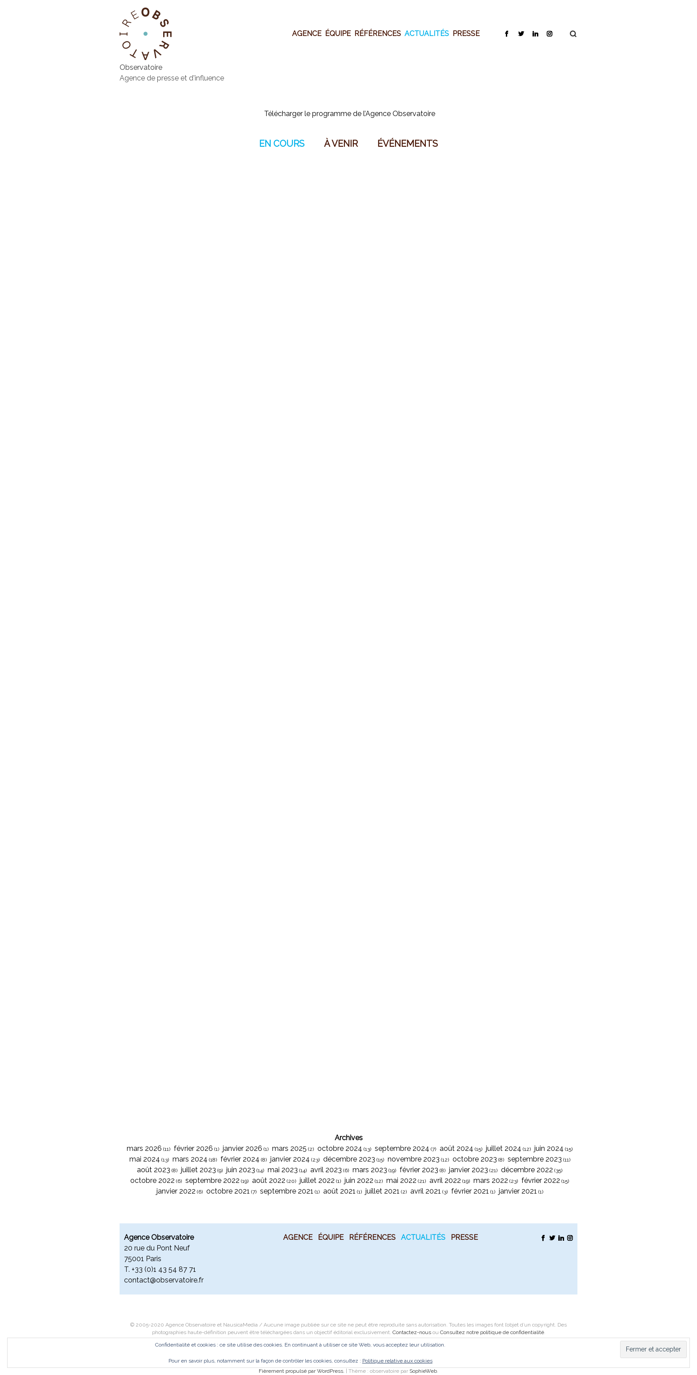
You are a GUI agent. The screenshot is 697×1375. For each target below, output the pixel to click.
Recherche (568, 33)
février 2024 (240, 1159)
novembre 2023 (414, 1159)
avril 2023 (326, 1170)
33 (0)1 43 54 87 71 (165, 1269)
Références (377, 33)
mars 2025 (289, 1148)
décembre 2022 (527, 1170)
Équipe (338, 33)
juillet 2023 (198, 1170)
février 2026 (193, 1148)
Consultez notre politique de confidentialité (492, 1332)
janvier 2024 (290, 1159)
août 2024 (456, 1148)
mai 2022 (401, 1180)
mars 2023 (370, 1170)
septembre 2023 (535, 1159)
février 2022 (540, 1180)
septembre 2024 (402, 1148)
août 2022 (268, 1180)
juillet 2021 (382, 1191)
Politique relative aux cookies (397, 1361)
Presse (466, 33)
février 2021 (470, 1191)
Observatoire (141, 67)
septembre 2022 (212, 1180)
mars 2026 (144, 1148)
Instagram (549, 33)
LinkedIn (535, 33)
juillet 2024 (503, 1148)
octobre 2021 (228, 1191)
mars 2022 (490, 1180)
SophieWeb (423, 1371)
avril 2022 (445, 1180)
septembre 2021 (286, 1191)
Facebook (506, 33)
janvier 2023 (468, 1170)
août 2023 (153, 1170)
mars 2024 (190, 1159)
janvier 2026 (242, 1148)
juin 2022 (358, 1180)
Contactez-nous (412, 1332)
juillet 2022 (317, 1180)
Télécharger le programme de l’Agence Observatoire (349, 113)
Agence (306, 33)
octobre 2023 (475, 1159)
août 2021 (339, 1191)
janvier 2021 (518, 1191)
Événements (407, 143)
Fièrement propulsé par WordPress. (302, 1371)
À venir (341, 143)
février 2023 (419, 1170)
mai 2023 (283, 1170)
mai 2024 (144, 1159)
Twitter (520, 33)
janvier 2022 (176, 1191)
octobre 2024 (339, 1148)
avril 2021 (425, 1191)
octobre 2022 (152, 1180)
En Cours (281, 143)
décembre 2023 (349, 1159)
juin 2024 (549, 1148)
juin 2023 (240, 1170)
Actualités (427, 33)
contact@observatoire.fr (164, 1280)
